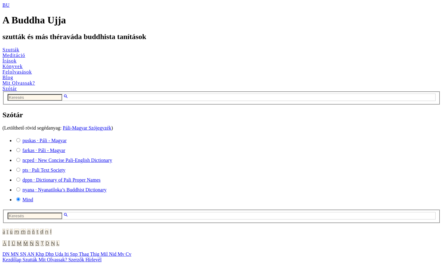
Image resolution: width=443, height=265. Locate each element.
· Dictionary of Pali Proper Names (61, 180)
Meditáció (13, 55)
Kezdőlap (12, 259)
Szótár (9, 88)
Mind (27, 199)
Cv (128, 254)
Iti (67, 254)
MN (15, 254)
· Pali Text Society (43, 170)
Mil (105, 254)
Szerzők (77, 259)
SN (23, 254)
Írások (9, 60)
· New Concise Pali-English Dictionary (67, 160)
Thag (84, 254)
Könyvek (12, 66)
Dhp (50, 254)
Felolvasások (17, 71)
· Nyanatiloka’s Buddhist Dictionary (64, 189)
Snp (74, 254)
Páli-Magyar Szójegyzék (87, 127)
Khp (41, 254)
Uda (60, 254)
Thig (95, 254)
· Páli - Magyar (44, 140)
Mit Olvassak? (18, 83)
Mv (122, 254)
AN (31, 254)
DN (6, 254)
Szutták (10, 49)
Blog (7, 77)
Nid (113, 254)
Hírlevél (94, 259)
